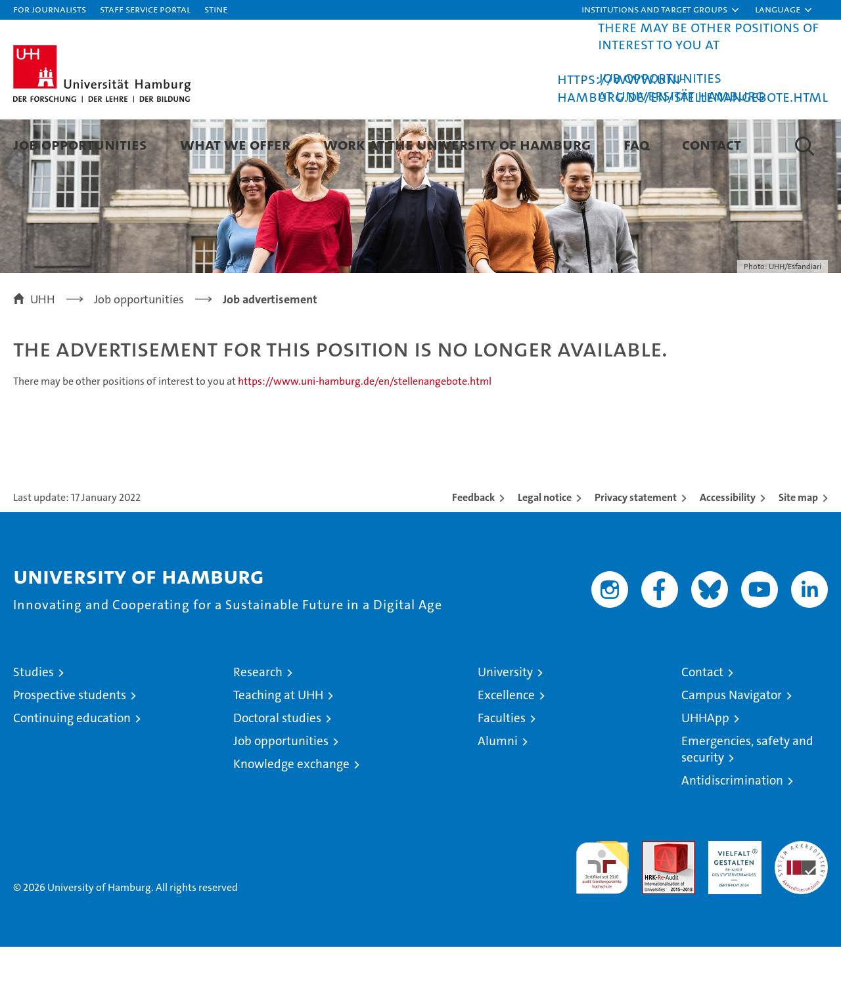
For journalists (49, 9)
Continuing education (72, 765)
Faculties (502, 765)
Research (258, 719)
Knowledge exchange (291, 811)
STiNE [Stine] (215, 9)
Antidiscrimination (732, 827)
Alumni (498, 788)
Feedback (473, 544)
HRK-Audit (731, 895)
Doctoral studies (277, 765)
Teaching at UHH (278, 742)
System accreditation (801, 902)
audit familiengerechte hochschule (602, 909)
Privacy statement (636, 544)
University (505, 719)
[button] (660, 10)
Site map (798, 544)
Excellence (506, 742)
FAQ (636, 144)
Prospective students (69, 742)
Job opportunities (281, 788)
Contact (711, 144)
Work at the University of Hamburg (457, 144)
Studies (33, 719)
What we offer (235, 144)
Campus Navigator (731, 742)
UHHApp (705, 765)
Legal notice (545, 544)
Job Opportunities (80, 144)
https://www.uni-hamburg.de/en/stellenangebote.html (692, 87)
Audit (654, 895)
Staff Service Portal (145, 9)
